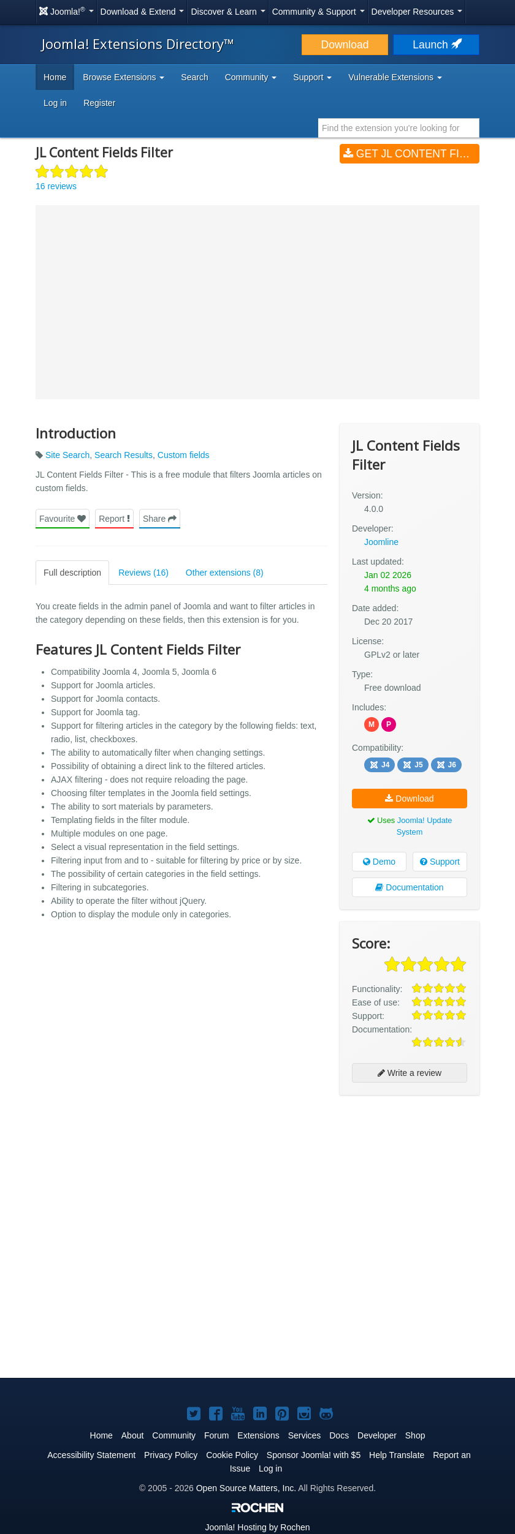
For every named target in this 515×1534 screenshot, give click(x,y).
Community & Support (318, 12)
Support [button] (312, 77)
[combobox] (398, 128)
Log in (55, 103)
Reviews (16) (143, 572)
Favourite (62, 519)
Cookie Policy (232, 1455)
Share (160, 519)
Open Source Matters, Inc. (246, 1488)
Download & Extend (143, 12)
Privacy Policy (170, 1455)
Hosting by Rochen (257, 1527)
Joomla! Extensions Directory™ (138, 43)
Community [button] (251, 77)
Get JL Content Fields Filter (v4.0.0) (411, 154)
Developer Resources (417, 12)
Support (440, 862)
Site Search (67, 455)
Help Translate (396, 1455)
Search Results (123, 455)
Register (99, 103)
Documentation (409, 887)
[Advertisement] (409, 1183)
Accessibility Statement (91, 1455)
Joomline (381, 542)
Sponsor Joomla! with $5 (313, 1455)
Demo (379, 862)
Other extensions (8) (225, 572)
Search (194, 77)
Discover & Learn (228, 12)
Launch (436, 45)
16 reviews (56, 186)
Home (55, 77)
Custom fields (184, 455)
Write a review (409, 1073)
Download (345, 45)
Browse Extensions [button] (123, 77)
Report (114, 519)
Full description (72, 572)
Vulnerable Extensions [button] (395, 77)
